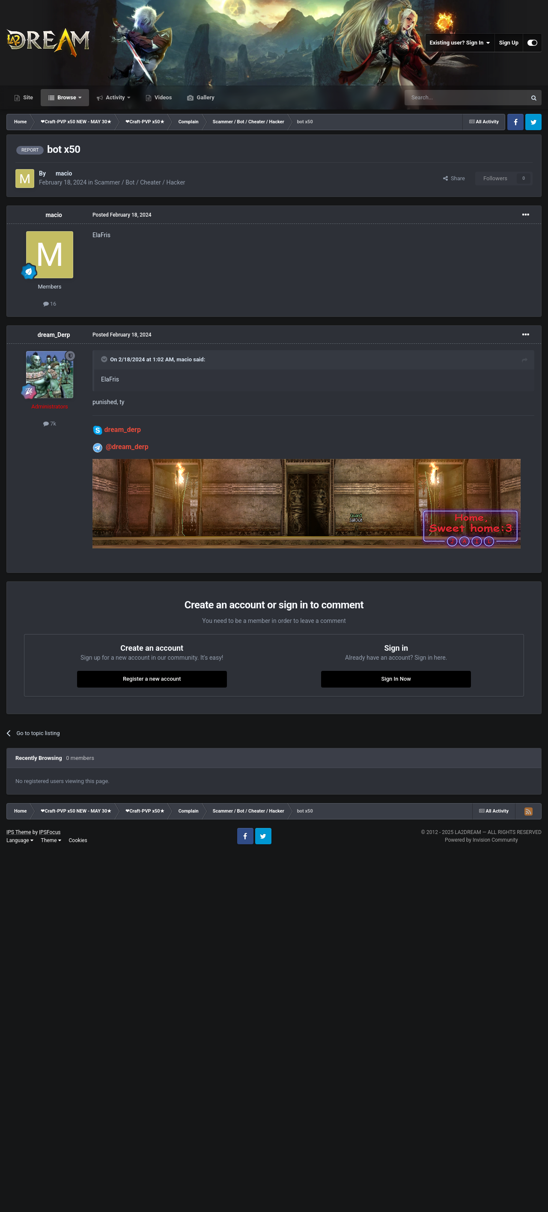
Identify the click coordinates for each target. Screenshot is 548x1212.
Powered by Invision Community (481, 840)
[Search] (445, 97)
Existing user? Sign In (460, 43)
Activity (115, 97)
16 (50, 304)
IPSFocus (49, 832)
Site (27, 97)
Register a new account (152, 679)
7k (49, 423)
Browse (66, 97)
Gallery (204, 97)
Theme (51, 840)
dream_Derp (54, 334)
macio (64, 173)
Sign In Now (396, 679)
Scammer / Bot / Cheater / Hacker (139, 182)
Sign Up (508, 42)
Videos (162, 97)
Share (454, 178)
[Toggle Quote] (105, 359)
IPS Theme (18, 832)
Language (19, 840)
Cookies (78, 840)
